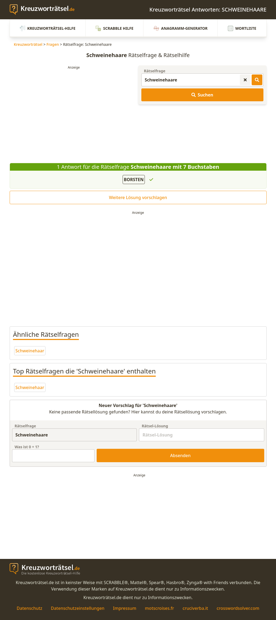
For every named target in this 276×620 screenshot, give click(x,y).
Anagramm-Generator (181, 28)
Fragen (53, 44)
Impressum (124, 608)
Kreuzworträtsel (28, 44)
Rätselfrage (154, 70)
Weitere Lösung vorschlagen (138, 197)
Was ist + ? (27, 446)
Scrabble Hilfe (114, 28)
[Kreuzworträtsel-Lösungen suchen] (257, 79)
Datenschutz (29, 608)
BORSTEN (134, 179)
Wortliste (242, 28)
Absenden (180, 455)
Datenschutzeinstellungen (77, 608)
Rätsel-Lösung (155, 425)
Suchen (202, 95)
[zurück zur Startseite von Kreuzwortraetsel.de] (45, 9)
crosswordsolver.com (238, 608)
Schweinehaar (30, 351)
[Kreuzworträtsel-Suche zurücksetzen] (245, 79)
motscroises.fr (159, 608)
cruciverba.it (195, 608)
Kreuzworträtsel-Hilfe (47, 28)
